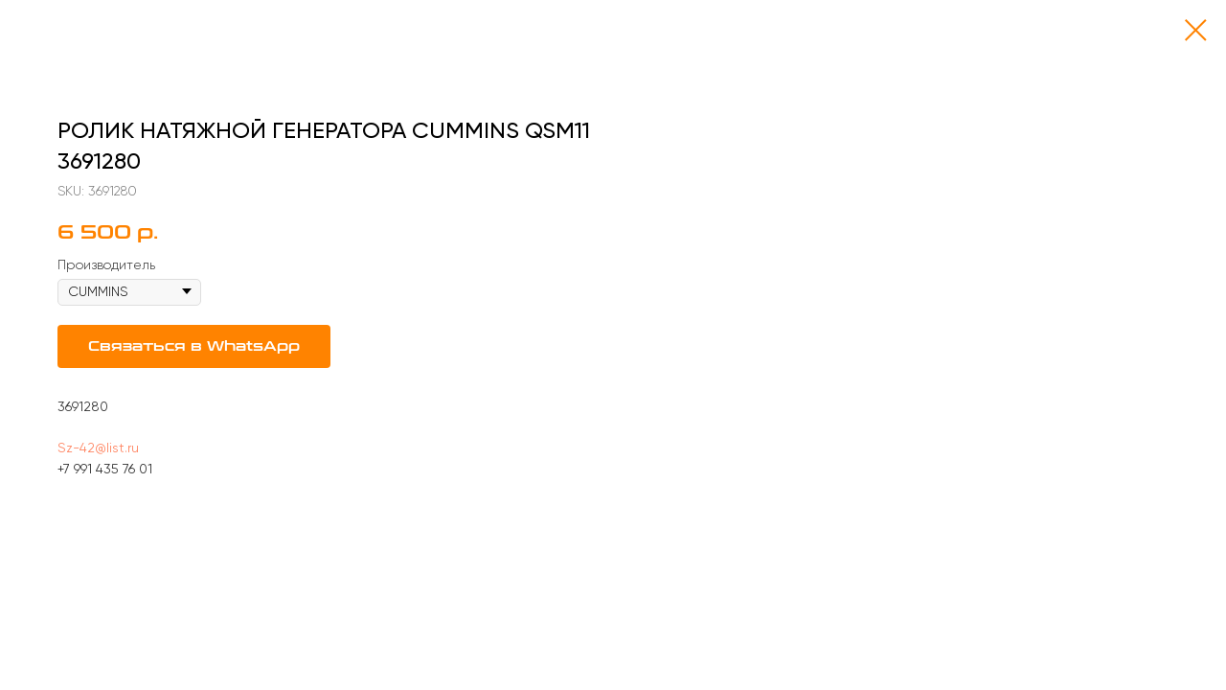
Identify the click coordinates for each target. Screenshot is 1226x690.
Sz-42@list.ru (98, 447)
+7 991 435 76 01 (104, 468)
